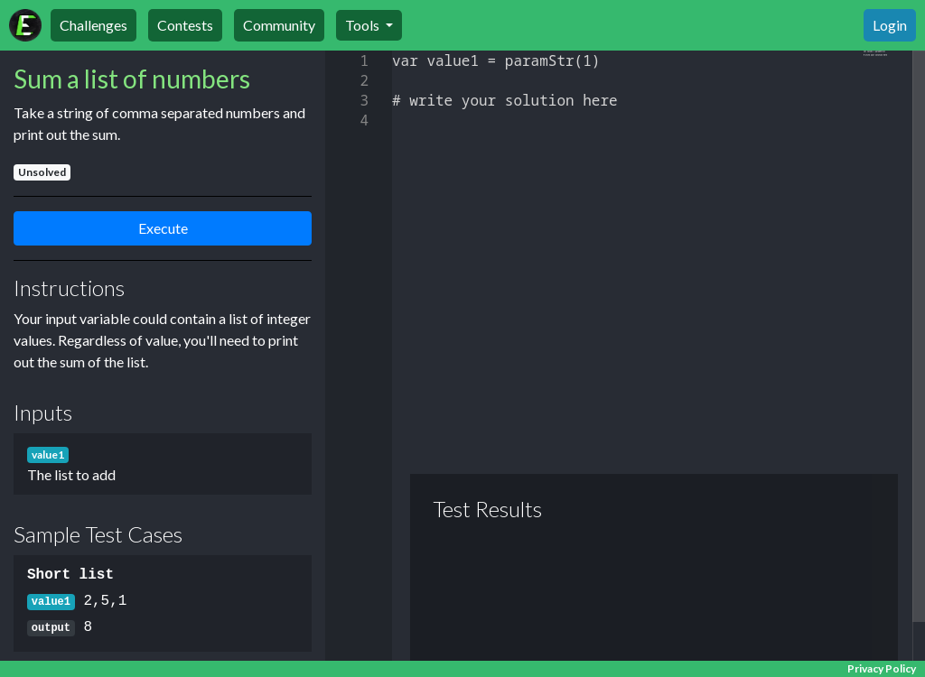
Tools (363, 24)
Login (890, 24)
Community (279, 24)
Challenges (93, 24)
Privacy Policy (881, 668)
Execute (163, 227)
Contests (185, 24)
